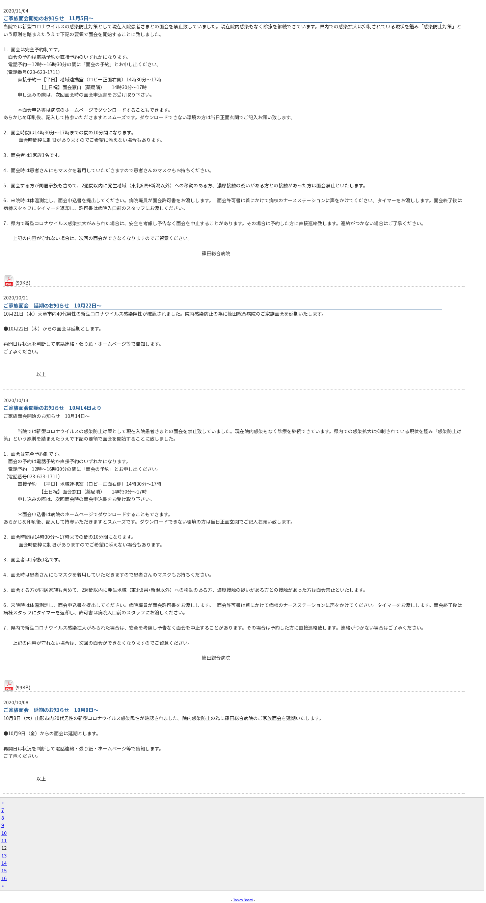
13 (4, 855)
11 (4, 840)
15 (4, 870)
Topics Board (243, 900)
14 (4, 862)
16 (4, 878)
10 (4, 832)
